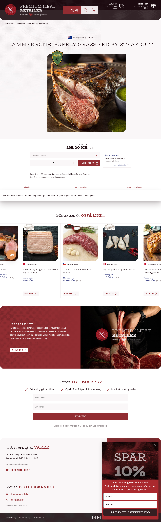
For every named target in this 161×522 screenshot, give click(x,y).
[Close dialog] (155, 445)
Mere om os (17, 349)
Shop (12, 24)
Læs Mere (28, 293)
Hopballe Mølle (32, 264)
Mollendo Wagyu (72, 264)
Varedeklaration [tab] (80, 187)
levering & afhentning (18, 469)
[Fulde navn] (80, 397)
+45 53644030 (17, 500)
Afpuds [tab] (27, 187)
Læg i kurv (87, 163)
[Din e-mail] (80, 406)
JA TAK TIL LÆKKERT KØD (130, 512)
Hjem (7, 24)
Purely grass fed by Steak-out (83, 37)
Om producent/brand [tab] (134, 187)
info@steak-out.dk (19, 494)
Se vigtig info (120, 165)
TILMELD (81, 416)
